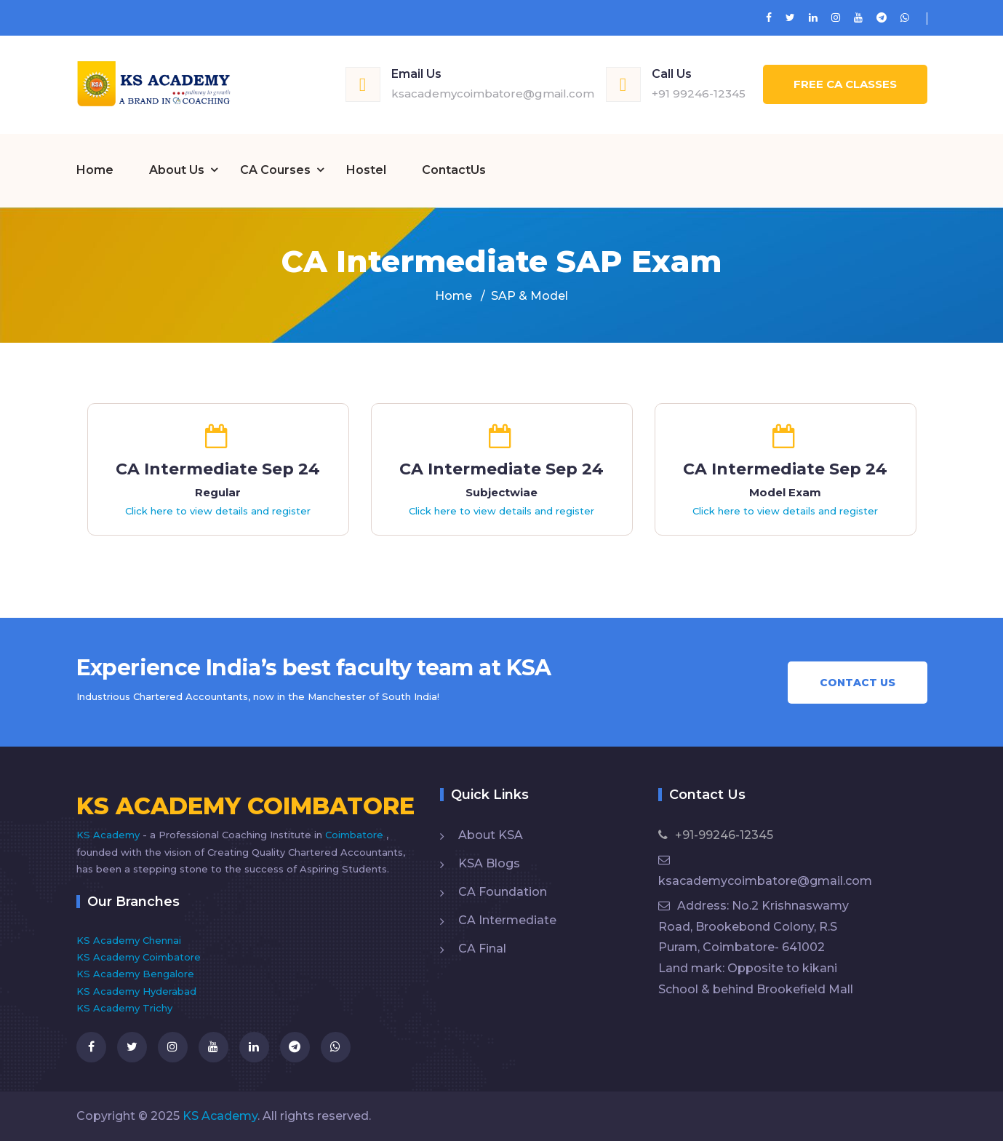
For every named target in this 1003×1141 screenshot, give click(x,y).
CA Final (482, 948)
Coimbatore (355, 834)
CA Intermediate (507, 920)
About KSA (490, 835)
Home (94, 170)
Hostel (366, 170)
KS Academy (109, 834)
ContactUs (454, 170)
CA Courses (275, 170)
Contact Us (857, 682)
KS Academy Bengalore (135, 973)
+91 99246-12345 (699, 93)
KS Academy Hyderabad (136, 991)
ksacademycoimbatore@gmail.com (492, 93)
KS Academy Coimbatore (138, 957)
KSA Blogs (489, 863)
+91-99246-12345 (715, 835)
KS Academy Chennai (128, 940)
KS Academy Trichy (124, 1008)
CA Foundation (502, 892)
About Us (176, 170)
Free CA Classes (845, 84)
